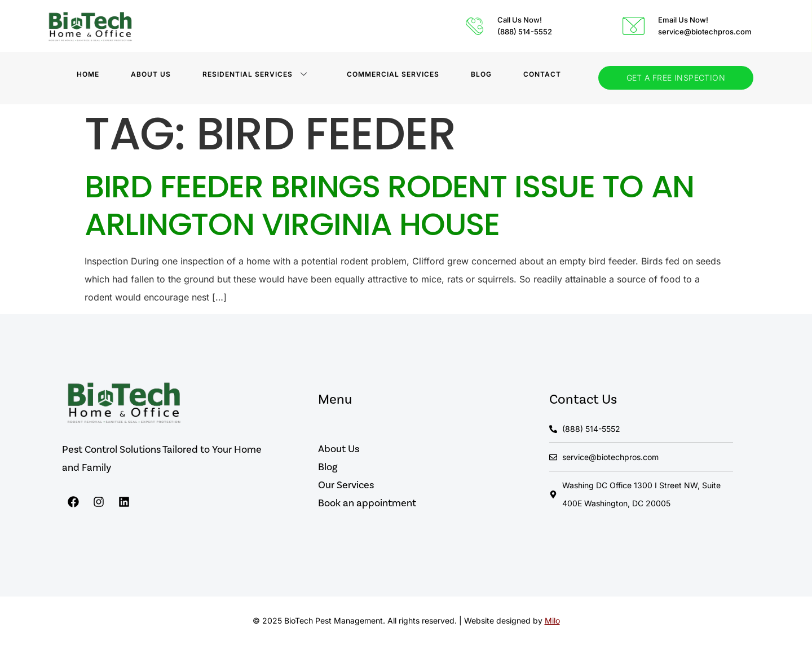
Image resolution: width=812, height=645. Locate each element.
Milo (552, 620)
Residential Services (254, 74)
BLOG (481, 74)
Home (88, 74)
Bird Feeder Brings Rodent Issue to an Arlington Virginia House (389, 205)
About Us (151, 74)
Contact (542, 74)
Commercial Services (393, 74)
